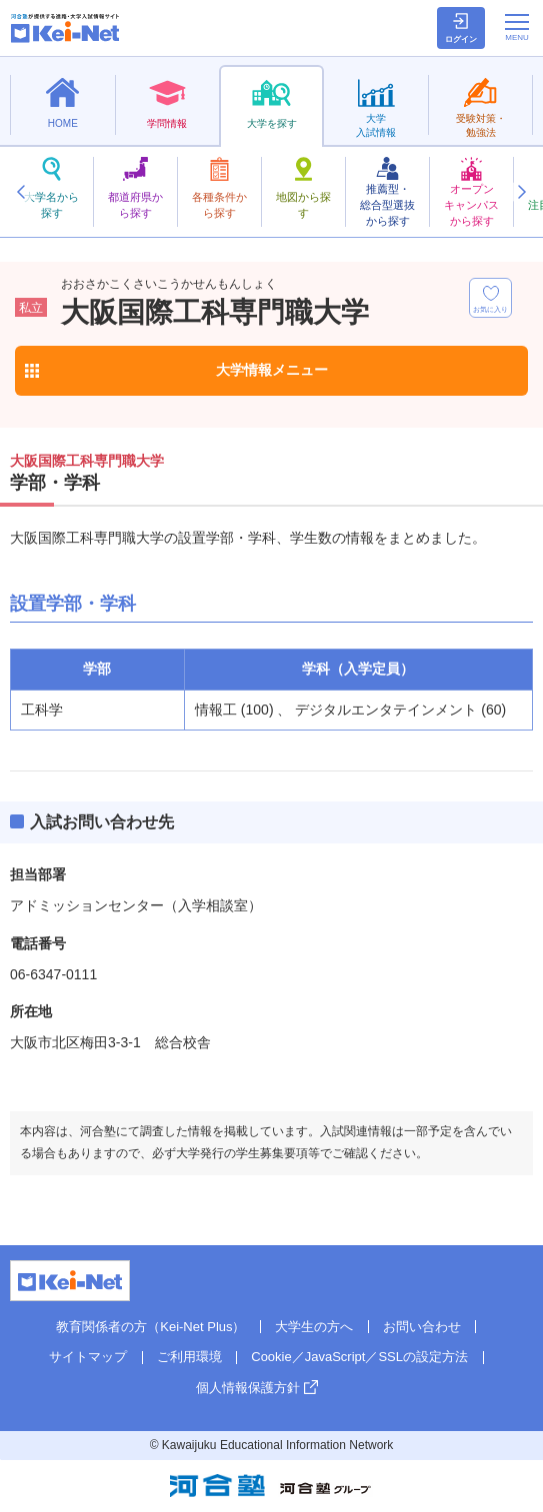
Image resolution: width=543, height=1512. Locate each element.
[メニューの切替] (517, 27)
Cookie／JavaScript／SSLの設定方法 (359, 1356)
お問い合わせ (422, 1326)
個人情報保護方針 (248, 1387)
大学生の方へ (314, 1326)
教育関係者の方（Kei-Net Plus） (150, 1326)
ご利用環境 (189, 1356)
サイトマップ (88, 1356)
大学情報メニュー (272, 370)
